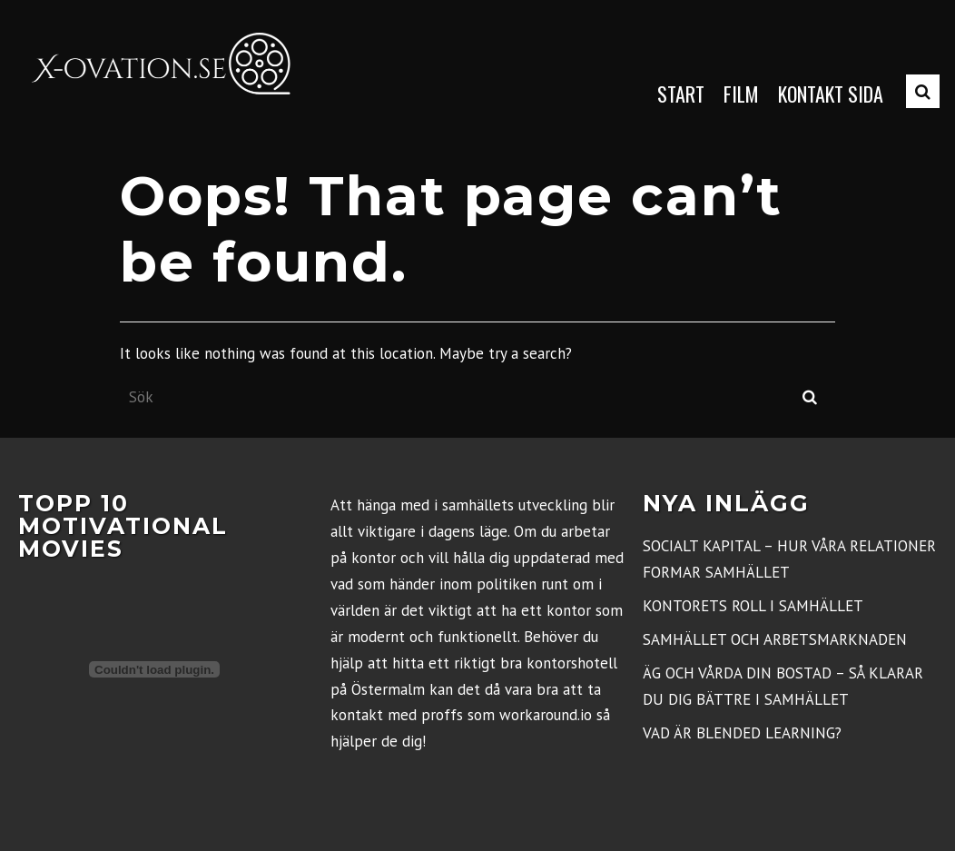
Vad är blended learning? (742, 733)
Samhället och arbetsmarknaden (775, 639)
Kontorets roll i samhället (753, 606)
